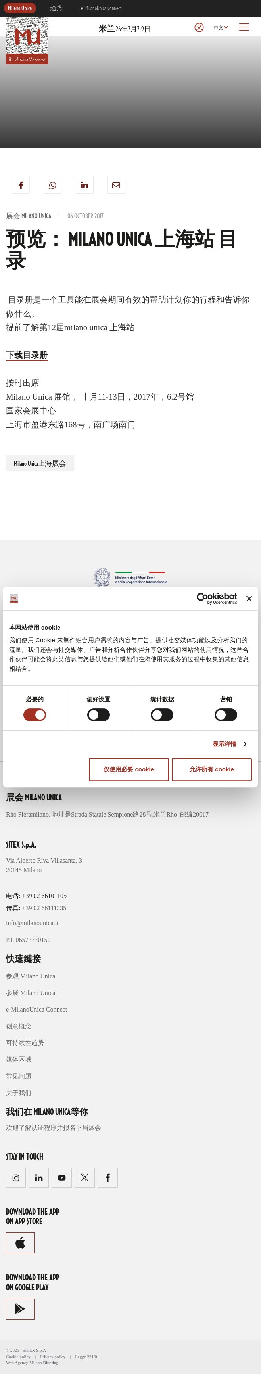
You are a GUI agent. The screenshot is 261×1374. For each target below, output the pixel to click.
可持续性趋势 (25, 1042)
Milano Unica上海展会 (40, 464)
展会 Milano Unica (28, 216)
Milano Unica (20, 8)
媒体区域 (18, 1059)
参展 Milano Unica (30, 992)
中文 (218, 28)
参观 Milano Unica (30, 976)
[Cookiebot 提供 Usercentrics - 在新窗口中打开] (202, 599)
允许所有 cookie (212, 769)
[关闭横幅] (249, 598)
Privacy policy (52, 1356)
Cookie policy (18, 1356)
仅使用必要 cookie (129, 769)
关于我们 (18, 1092)
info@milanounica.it (32, 923)
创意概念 (18, 1026)
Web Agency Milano (24, 1362)
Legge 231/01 (87, 1356)
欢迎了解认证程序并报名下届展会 (53, 1127)
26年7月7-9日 (125, 29)
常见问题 (18, 1076)
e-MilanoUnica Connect (101, 8)
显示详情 (224, 744)
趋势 (56, 8)
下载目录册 (27, 355)
